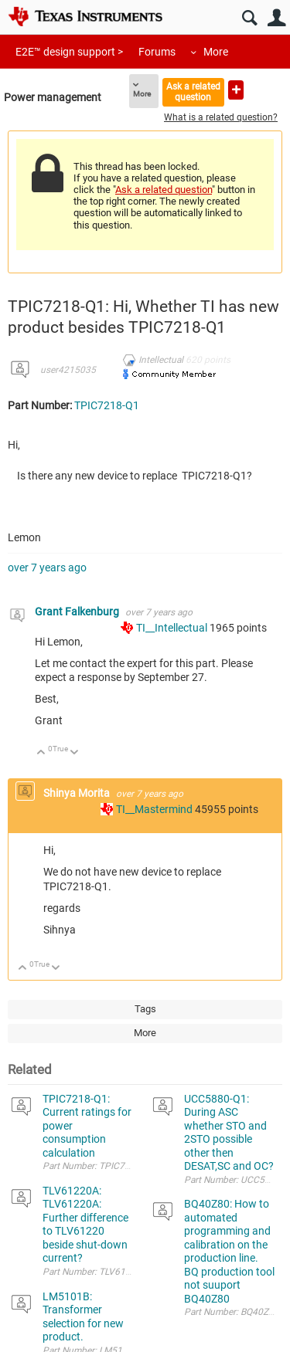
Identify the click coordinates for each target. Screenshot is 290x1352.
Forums (157, 52)
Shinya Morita (77, 793)
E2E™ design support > (69, 52)
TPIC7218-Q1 (106, 405)
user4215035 (68, 369)
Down (74, 753)
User (276, 18)
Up (41, 753)
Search (249, 18)
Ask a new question (236, 90)
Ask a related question (193, 91)
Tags (145, 1009)
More (215, 52)
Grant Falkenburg (78, 611)
